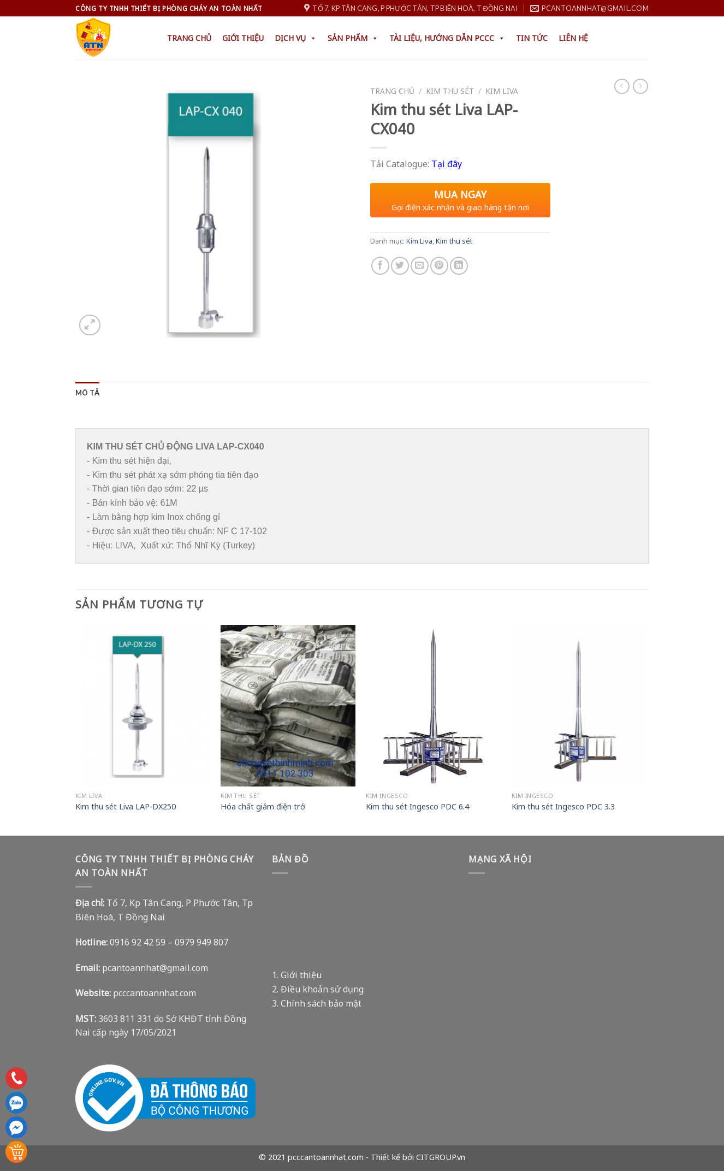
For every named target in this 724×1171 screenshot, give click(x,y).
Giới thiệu (243, 38)
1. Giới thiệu (297, 974)
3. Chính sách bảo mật (316, 1002)
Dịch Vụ (296, 38)
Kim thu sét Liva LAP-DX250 (125, 806)
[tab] (87, 393)
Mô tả (87, 392)
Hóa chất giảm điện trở (263, 806)
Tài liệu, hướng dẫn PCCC (447, 38)
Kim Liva (501, 91)
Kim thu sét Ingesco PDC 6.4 (417, 806)
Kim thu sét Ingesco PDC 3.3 (563, 806)
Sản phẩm (353, 38)
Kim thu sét (450, 91)
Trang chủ (189, 38)
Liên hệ (573, 38)
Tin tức (532, 38)
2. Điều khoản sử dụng (318, 988)
